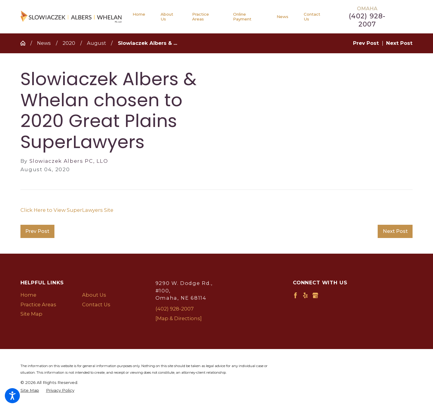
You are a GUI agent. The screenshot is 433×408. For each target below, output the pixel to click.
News (44, 43)
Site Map (31, 314)
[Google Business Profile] (315, 295)
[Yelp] (305, 295)
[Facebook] (295, 295)
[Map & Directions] (178, 318)
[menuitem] (143, 16)
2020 (69, 43)
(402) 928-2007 (367, 20)
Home (28, 295)
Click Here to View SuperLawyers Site (66, 210)
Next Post (395, 231)
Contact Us (96, 304)
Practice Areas (38, 304)
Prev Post (37, 231)
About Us (94, 295)
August (96, 43)
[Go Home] (25, 43)
